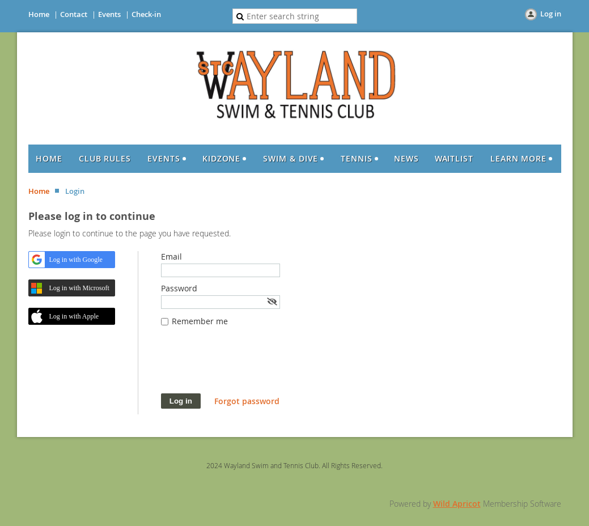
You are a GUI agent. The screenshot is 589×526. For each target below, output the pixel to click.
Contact (73, 14)
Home (38, 14)
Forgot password (246, 401)
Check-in (146, 14)
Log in (550, 14)
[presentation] (247, 365)
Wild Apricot (457, 503)
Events (109, 14)
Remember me (200, 321)
